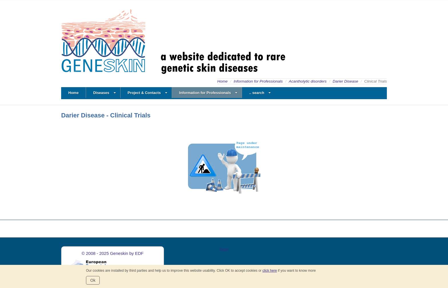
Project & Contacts (147, 93)
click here (269, 271)
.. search (260, 93)
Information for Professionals (258, 81)
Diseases (104, 93)
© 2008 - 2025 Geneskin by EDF (112, 253)
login (224, 249)
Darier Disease (345, 81)
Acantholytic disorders (308, 81)
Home (222, 81)
